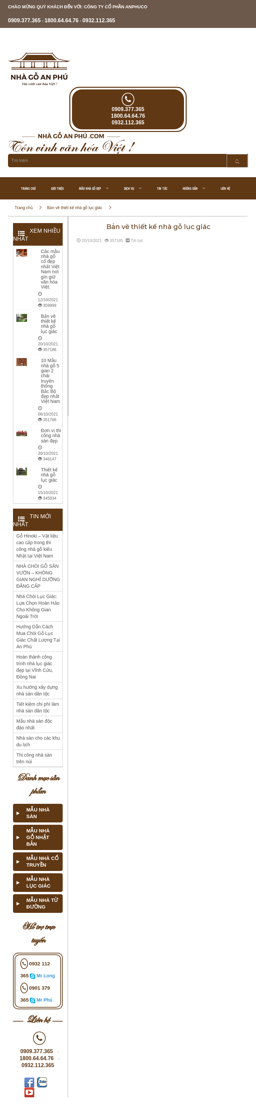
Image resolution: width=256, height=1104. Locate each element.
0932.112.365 (98, 20)
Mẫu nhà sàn (38, 813)
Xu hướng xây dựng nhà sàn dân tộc (37, 690)
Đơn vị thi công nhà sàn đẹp (51, 435)
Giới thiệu (57, 188)
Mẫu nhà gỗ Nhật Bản (38, 837)
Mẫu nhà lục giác (38, 882)
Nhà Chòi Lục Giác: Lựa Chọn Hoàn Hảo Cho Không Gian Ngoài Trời (37, 606)
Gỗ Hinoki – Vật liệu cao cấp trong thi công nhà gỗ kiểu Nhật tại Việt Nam (37, 545)
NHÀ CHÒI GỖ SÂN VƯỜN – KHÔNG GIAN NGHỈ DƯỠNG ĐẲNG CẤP (38, 576)
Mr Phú (44, 1000)
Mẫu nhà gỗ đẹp (90, 188)
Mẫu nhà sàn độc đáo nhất (34, 724)
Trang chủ (28, 188)
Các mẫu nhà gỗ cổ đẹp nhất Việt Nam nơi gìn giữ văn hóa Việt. (50, 269)
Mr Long (46, 975)
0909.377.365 (24, 20)
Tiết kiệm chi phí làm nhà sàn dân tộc (37, 707)
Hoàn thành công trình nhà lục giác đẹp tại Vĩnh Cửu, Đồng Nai (34, 666)
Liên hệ (225, 188)
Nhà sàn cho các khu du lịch (38, 741)
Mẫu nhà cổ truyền (42, 861)
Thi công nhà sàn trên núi (34, 758)
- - (61, 20)
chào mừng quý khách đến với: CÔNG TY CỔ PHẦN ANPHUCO (77, 6)
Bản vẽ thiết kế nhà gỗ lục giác (74, 207)
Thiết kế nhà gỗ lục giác (49, 475)
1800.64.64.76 (61, 20)
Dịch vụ (129, 188)
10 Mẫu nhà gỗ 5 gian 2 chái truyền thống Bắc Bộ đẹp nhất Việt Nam (50, 381)
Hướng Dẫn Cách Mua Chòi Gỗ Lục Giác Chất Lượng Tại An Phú (38, 636)
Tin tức (162, 188)
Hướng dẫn (190, 188)
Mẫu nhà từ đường (42, 903)
